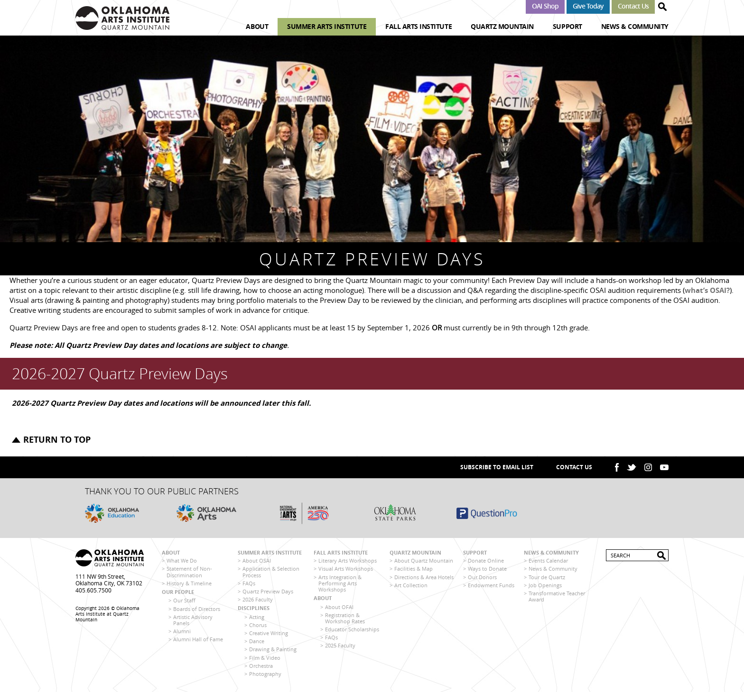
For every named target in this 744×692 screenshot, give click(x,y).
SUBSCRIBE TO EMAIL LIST (496, 467)
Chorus (258, 624)
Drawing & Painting (273, 649)
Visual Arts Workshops (345, 568)
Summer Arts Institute (326, 26)
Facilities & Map (413, 568)
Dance (256, 641)
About (257, 26)
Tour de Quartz (547, 577)
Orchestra (261, 665)
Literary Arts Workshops (347, 560)
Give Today (588, 5)
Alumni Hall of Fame (198, 639)
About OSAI (256, 560)
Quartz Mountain (502, 26)
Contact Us (633, 5)
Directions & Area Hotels (424, 577)
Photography (265, 673)
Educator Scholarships (352, 629)
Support (567, 26)
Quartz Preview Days (267, 591)
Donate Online (486, 560)
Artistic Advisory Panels (193, 620)
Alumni (182, 631)
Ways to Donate (487, 568)
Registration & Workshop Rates (345, 618)
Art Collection (411, 585)
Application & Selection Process (270, 571)
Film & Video (264, 657)
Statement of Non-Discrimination (189, 571)
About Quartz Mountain (423, 560)
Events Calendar (548, 560)
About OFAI (339, 606)
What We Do (182, 560)
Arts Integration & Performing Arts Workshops (340, 583)
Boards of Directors (196, 608)
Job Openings (545, 585)
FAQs (248, 583)
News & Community (635, 26)
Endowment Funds (491, 585)
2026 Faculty (257, 599)
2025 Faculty (340, 645)
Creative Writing (268, 633)
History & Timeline (189, 583)
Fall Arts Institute (418, 26)
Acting (256, 616)
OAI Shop (545, 5)
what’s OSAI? (707, 290)
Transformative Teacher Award (557, 596)
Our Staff (184, 600)
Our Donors (482, 577)
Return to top (57, 440)
